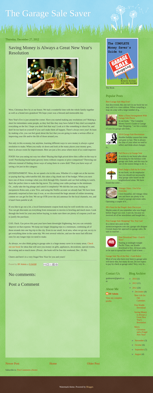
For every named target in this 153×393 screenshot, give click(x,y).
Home (53, 363)
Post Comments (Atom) (27, 370)
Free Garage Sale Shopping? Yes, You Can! (124, 221)
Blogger (89, 387)
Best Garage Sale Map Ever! (118, 102)
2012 (134, 288)
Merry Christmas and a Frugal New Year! (140, 331)
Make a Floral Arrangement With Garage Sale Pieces (133, 116)
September (139, 349)
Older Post (93, 363)
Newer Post (12, 363)
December (139, 292)
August (138, 354)
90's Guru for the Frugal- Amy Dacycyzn (123, 207)
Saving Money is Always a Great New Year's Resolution (140, 317)
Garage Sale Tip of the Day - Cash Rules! (123, 256)
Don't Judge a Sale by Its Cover (132, 169)
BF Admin (113, 294)
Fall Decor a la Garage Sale (130, 153)
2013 (134, 283)
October (138, 345)
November (139, 340)
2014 (134, 279)
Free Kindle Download (139, 306)
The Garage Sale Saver (48, 13)
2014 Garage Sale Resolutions (131, 134)
